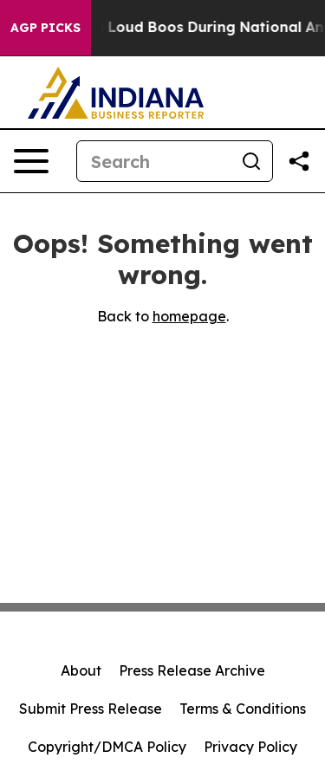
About (81, 670)
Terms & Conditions (242, 708)
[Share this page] (299, 161)
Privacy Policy (250, 746)
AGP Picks (45, 28)
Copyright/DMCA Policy (107, 746)
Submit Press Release (90, 708)
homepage (189, 316)
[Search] (154, 161)
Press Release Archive (192, 670)
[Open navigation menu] (31, 161)
